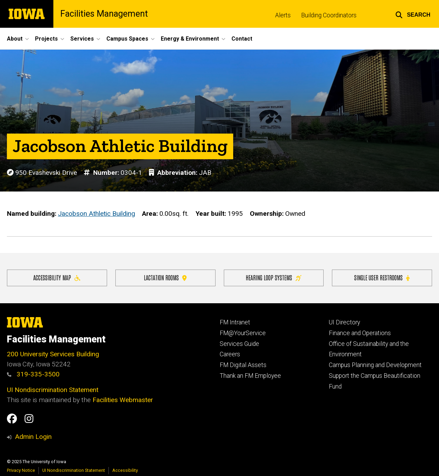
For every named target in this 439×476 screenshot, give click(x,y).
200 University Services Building (53, 354)
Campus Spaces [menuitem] (127, 38)
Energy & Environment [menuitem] (190, 38)
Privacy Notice (21, 470)
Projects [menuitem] (46, 38)
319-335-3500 (33, 374)
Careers (230, 354)
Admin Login (33, 437)
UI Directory (344, 322)
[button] (413, 14)
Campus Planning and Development (375, 365)
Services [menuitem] (82, 38)
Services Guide (239, 343)
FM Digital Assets (243, 365)
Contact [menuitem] (241, 38)
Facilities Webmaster (123, 400)
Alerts (283, 15)
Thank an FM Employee (250, 375)
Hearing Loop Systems (273, 277)
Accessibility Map (56, 277)
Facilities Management (104, 13)
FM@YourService (243, 333)
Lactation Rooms (165, 277)
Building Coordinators (329, 15)
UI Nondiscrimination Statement (52, 390)
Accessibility (125, 470)
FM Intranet (235, 322)
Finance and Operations (360, 333)
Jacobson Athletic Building (96, 214)
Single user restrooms (382, 277)
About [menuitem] (15, 38)
